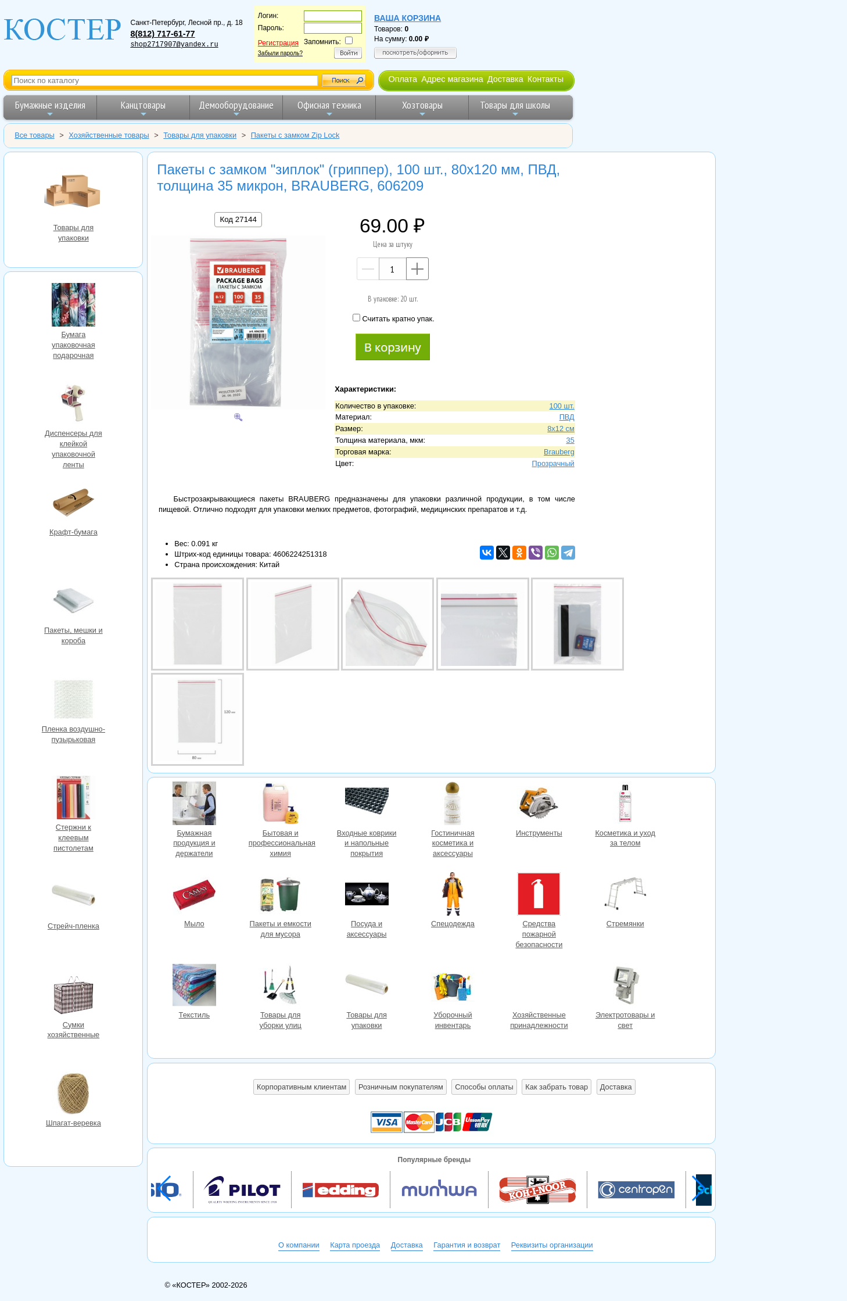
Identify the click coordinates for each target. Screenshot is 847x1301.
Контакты (545, 79)
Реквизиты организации (552, 1245)
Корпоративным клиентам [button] (301, 1087)
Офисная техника (329, 108)
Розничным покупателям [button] (400, 1087)
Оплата (402, 79)
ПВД (567, 417)
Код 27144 (238, 219)
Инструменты (539, 805)
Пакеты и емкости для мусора (281, 895)
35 (570, 440)
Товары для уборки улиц (281, 986)
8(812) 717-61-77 (162, 33)
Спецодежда (452, 895)
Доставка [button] (616, 1087)
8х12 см (561, 428)
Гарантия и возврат (466, 1245)
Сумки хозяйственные (73, 996)
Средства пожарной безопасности (539, 895)
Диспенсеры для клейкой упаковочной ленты (73, 405)
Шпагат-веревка (73, 1094)
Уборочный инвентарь (452, 986)
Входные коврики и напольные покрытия (367, 805)
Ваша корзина (407, 18)
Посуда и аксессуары (367, 895)
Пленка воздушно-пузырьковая (73, 701)
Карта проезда (355, 1245)
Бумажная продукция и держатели (194, 805)
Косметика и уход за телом (625, 805)
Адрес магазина (452, 79)
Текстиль (194, 986)
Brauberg (559, 451)
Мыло (194, 895)
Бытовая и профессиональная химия (281, 805)
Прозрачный (553, 463)
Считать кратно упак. (393, 318)
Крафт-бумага (73, 504)
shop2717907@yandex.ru (174, 45)
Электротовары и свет (625, 986)
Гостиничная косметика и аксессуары (452, 805)
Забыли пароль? (280, 53)
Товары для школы (515, 108)
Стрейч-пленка (73, 897)
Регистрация (278, 43)
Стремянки (625, 895)
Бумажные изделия (50, 108)
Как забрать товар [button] (556, 1087)
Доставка (505, 79)
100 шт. (562, 406)
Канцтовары (143, 108)
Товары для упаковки (73, 192)
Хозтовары (422, 108)
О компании (299, 1245)
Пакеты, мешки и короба (73, 602)
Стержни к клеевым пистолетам (73, 799)
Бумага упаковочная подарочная (73, 306)
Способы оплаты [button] (484, 1087)
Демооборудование (236, 108)
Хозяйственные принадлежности (539, 986)
